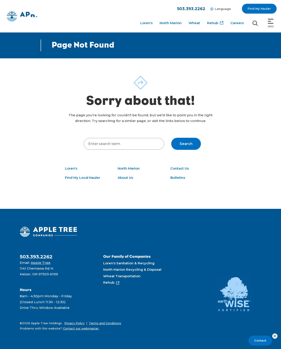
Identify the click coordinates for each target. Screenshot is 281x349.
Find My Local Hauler (82, 177)
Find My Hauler (259, 8)
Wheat (194, 23)
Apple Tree (40, 263)
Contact (260, 340)
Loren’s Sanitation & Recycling (129, 263)
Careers (237, 23)
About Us (125, 177)
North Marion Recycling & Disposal (132, 269)
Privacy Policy (74, 323)
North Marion (171, 23)
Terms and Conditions (105, 323)
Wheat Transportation (121, 276)
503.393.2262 (191, 8)
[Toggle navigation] (271, 23)
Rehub (212, 23)
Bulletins (177, 177)
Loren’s (146, 23)
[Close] (274, 336)
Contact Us (179, 168)
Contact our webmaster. (81, 328)
